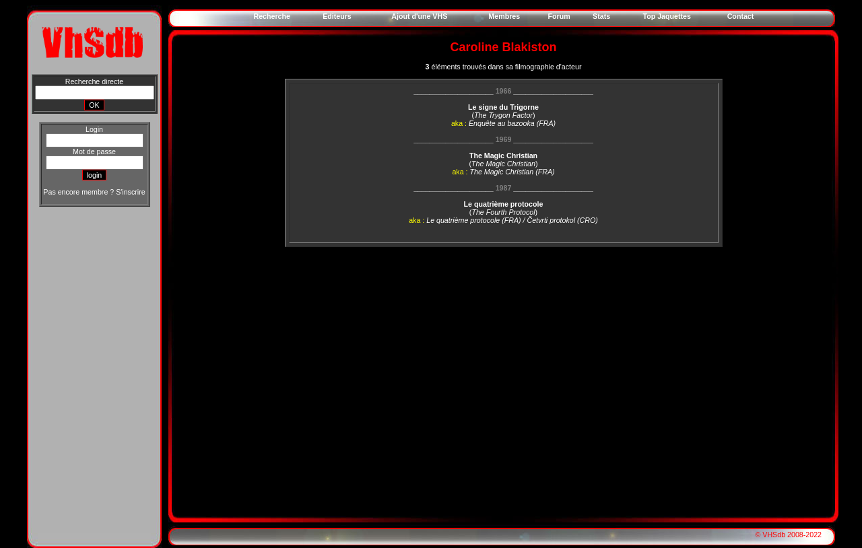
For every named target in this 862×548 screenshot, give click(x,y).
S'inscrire (130, 192)
